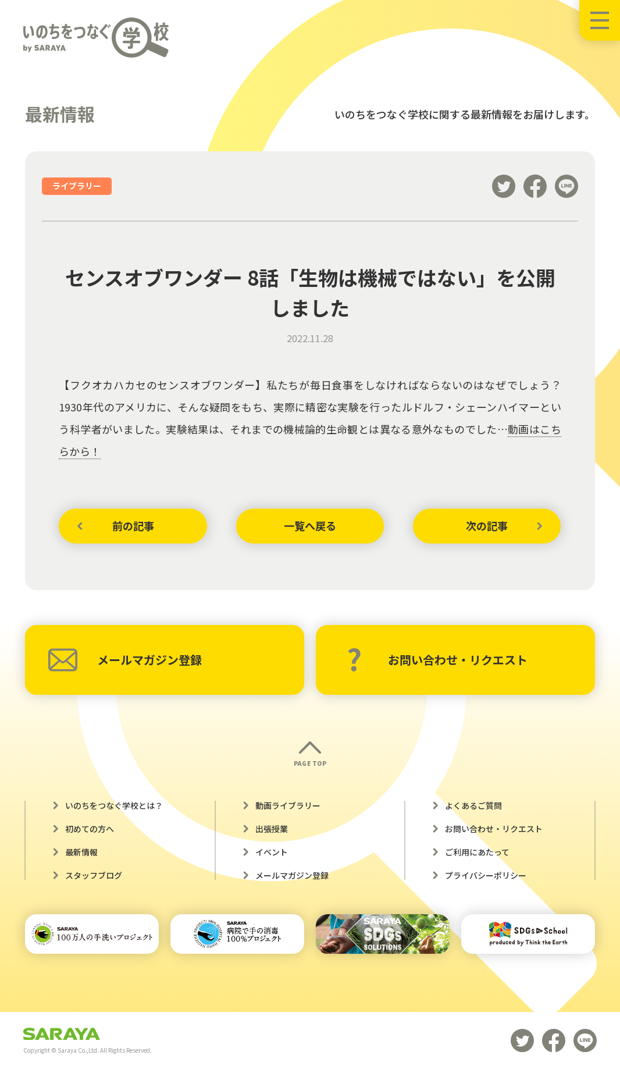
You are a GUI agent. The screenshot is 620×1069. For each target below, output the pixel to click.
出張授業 (271, 828)
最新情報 (81, 852)
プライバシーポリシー (485, 875)
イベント (271, 852)
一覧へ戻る (310, 525)
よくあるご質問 (473, 805)
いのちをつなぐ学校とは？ (114, 805)
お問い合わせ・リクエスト (437, 660)
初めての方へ (89, 828)
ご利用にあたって (477, 852)
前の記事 (133, 525)
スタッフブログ (93, 875)
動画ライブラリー (287, 805)
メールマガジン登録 (125, 660)
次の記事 (487, 525)
